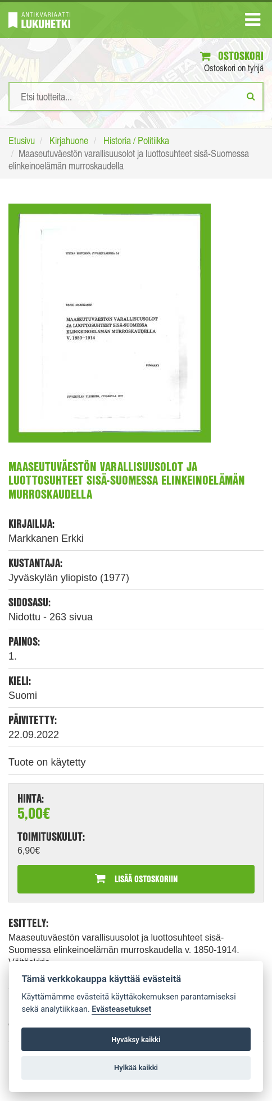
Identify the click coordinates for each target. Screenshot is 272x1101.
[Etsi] (251, 96)
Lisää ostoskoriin (136, 878)
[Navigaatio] (253, 21)
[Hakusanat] (136, 96)
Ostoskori (232, 56)
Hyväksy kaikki (135, 1039)
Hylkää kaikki (136, 1067)
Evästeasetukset (121, 1009)
